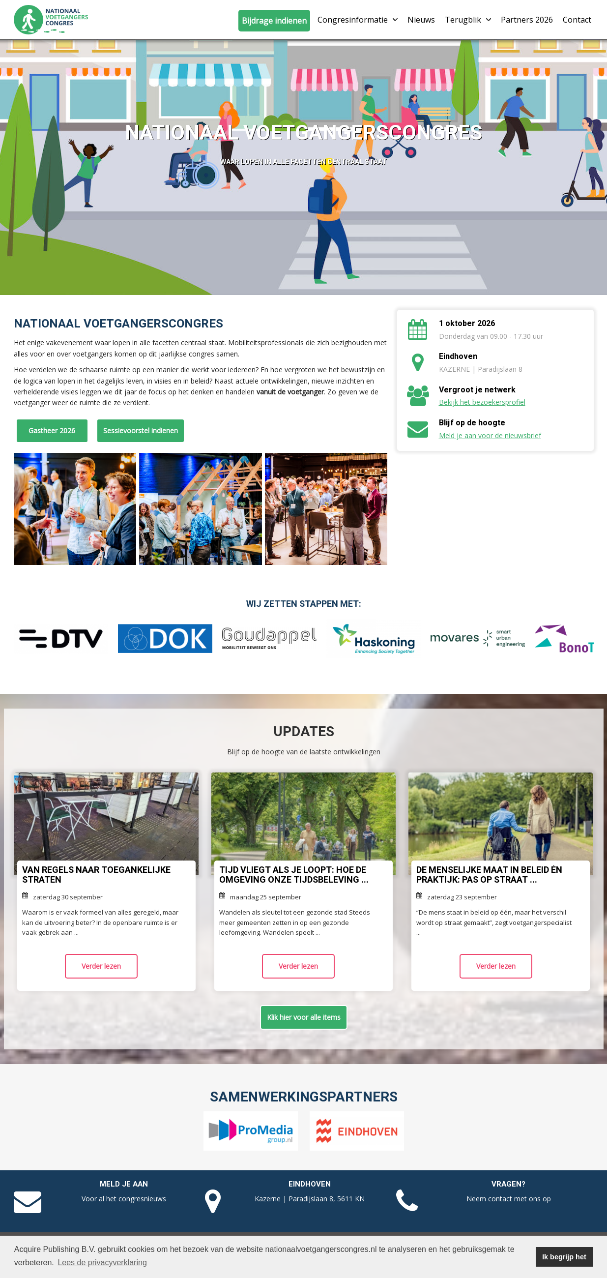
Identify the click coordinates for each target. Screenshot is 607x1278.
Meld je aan (124, 1184)
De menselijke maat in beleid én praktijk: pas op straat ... (489, 875)
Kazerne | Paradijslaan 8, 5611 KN (310, 1198)
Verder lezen (101, 966)
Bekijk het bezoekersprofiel (482, 402)
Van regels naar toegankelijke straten (96, 875)
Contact (577, 19)
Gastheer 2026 (52, 430)
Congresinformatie (358, 19)
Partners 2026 (527, 19)
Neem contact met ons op (508, 1198)
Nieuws (421, 19)
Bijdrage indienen (274, 20)
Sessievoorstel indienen (140, 430)
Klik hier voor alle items (304, 1017)
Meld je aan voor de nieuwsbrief (490, 435)
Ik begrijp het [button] (564, 1257)
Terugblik (468, 19)
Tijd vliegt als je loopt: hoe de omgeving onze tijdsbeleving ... (294, 875)
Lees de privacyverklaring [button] (102, 1262)
